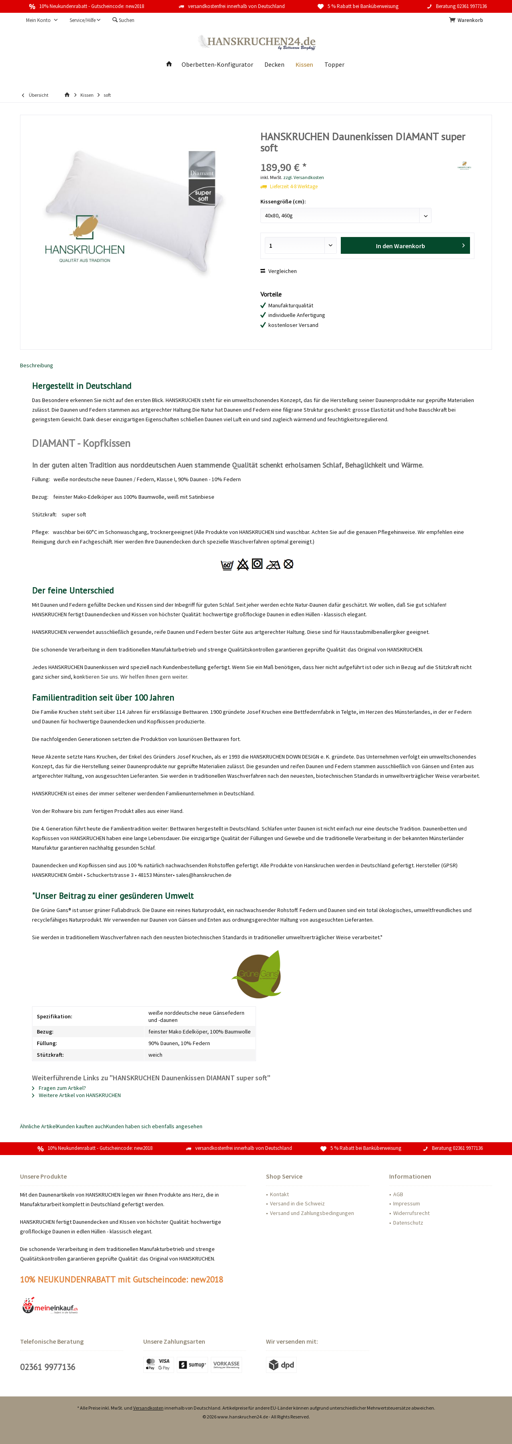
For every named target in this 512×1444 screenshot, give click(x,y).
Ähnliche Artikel (38, 1126)
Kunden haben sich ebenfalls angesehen (154, 1126)
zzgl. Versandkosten (303, 177)
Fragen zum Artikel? (59, 1087)
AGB (398, 1194)
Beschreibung (36, 365)
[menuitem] (467, 20)
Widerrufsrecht (411, 1213)
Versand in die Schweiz (297, 1203)
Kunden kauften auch (81, 1126)
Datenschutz (408, 1222)
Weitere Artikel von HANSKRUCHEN (76, 1095)
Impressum (406, 1203)
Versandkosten (148, 1408)
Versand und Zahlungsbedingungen (312, 1213)
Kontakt (279, 1194)
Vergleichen (278, 271)
